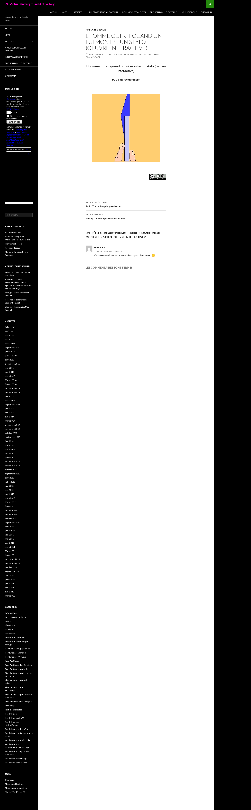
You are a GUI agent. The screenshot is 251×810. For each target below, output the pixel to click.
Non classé (10, 633)
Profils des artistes (13, 709)
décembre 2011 (12, 510)
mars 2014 (10, 420)
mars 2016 (10, 376)
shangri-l (9, 292)
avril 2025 (9, 331)
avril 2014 (9, 416)
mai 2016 (9, 368)
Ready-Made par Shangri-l (16, 758)
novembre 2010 (12, 563)
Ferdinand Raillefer (14, 299)
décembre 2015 (12, 388)
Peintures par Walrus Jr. (16, 657)
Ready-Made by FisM (14, 718)
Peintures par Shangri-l (15, 652)
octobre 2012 (11, 469)
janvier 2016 (10, 384)
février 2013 (10, 453)
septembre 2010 (12, 571)
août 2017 (9, 359)
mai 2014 (9, 412)
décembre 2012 (12, 461)
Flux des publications (14, 784)
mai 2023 (9, 339)
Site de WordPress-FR (15, 792)
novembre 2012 (12, 465)
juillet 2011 (10, 530)
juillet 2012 (10, 482)
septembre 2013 (12, 437)
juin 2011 (9, 534)
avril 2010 (9, 591)
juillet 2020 (10, 351)
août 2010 (9, 575)
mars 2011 (10, 547)
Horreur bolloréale (13, 243)
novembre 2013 (12, 429)
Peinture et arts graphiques (17, 648)
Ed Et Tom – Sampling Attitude (126, 204)
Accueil (54, 12)
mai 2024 (9, 335)
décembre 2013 (12, 425)
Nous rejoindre (189, 12)
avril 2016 (9, 372)
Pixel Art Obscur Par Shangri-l (18, 701)
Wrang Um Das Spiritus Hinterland (126, 216)
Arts (64, 12)
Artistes (78, 12)
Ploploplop (9, 705)
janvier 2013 (10, 457)
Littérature (10, 625)
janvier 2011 (10, 555)
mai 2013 (9, 445)
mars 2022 (10, 343)
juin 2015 (9, 396)
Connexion (10, 780)
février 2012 (10, 502)
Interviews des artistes (134, 12)
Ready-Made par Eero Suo (16, 729)
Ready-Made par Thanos (16, 762)
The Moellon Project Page (163, 12)
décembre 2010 (12, 559)
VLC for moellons (13, 232)
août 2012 (9, 477)
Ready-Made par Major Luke (17, 740)
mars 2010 (10, 595)
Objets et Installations (15, 637)
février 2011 (10, 551)
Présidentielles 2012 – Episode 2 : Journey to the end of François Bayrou (18, 285)
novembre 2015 (12, 392)
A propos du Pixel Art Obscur (103, 12)
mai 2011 (9, 539)
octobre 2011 (11, 518)
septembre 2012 (12, 473)
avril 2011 (9, 543)
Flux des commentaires (16, 788)
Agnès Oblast (11, 279)
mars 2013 (10, 449)
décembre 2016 (12, 364)
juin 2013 (9, 441)
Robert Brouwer (12, 272)
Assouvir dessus (12, 248)
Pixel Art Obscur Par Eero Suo (18, 665)
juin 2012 (9, 486)
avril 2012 (9, 494)
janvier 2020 (10, 355)
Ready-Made (11, 714)
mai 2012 (9, 490)
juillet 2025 (10, 327)
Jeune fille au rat (12, 302)
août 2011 (9, 526)
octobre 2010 (11, 567)
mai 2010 (9, 587)
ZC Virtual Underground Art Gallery (30, 4)
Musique (9, 629)
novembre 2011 (12, 514)
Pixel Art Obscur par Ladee (17, 669)
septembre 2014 (12, 404)
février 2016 (10, 380)
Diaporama (206, 12)
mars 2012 (10, 498)
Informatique (11, 613)
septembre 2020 (12, 347)
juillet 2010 (10, 579)
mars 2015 (10, 400)
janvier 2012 (10, 506)
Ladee (8, 621)
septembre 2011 (12, 522)
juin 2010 (9, 583)
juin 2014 (9, 408)
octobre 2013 (11, 433)
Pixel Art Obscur (96, 29)
